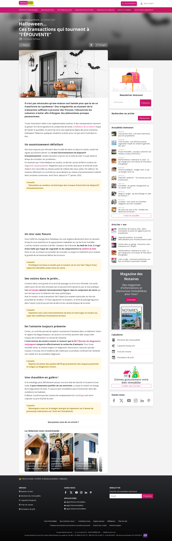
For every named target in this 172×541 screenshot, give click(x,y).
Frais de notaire (121, 351)
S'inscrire (145, 103)
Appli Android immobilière (75, 509)
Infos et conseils (124, 10)
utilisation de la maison (84, 126)
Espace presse (98, 521)
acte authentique (63, 293)
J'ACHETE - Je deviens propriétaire (46, 479)
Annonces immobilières (28, 10)
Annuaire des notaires (84, 10)
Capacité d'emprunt (123, 346)
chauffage (79, 395)
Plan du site (122, 521)
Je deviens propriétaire (29, 19)
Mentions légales (115, 525)
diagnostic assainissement (36, 165)
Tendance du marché (105, 10)
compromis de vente (63, 126)
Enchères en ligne (65, 10)
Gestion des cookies (100, 525)
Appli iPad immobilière (73, 505)
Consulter (131, 299)
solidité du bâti (89, 248)
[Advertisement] (63, 213)
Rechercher (145, 118)
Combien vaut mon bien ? (131, 386)
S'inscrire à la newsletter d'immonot (123, 491)
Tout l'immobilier (50, 521)
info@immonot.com (109, 532)
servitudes (34, 290)
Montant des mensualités (126, 340)
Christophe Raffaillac (31, 39)
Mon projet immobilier (144, 10)
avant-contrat (36, 303)
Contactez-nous (84, 521)
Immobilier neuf (47, 10)
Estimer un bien (26, 491)
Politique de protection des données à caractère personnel (70, 525)
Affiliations (111, 521)
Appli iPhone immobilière (74, 502)
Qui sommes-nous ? (67, 521)
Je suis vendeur (129, 4)
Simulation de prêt (123, 357)
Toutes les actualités (131, 215)
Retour (24, 45)
